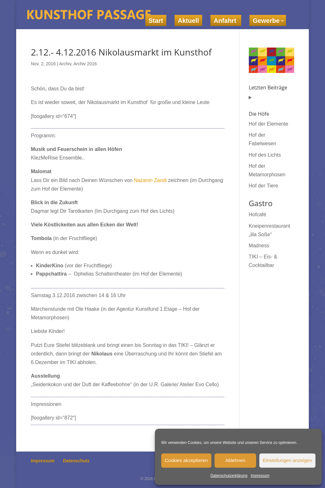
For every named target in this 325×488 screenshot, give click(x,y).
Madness (259, 245)
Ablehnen (235, 460)
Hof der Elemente (269, 124)
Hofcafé (257, 214)
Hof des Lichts (265, 155)
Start (156, 20)
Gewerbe (266, 20)
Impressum (260, 475)
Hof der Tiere (263, 185)
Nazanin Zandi (150, 180)
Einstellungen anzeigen (287, 460)
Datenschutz (76, 460)
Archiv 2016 (85, 63)
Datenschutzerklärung (229, 475)
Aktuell (188, 20)
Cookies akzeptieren (186, 460)
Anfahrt (226, 20)
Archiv (65, 63)
